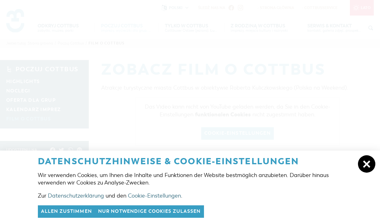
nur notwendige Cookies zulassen (149, 211)
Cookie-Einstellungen (154, 195)
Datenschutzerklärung (76, 195)
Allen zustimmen (66, 211)
